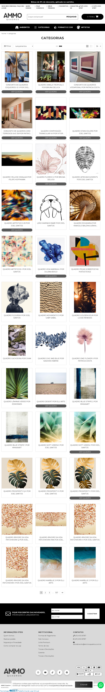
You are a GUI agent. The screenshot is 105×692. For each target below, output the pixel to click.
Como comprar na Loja (12, 646)
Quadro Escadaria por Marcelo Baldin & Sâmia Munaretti (85, 224)
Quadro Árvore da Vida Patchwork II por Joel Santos (85, 538)
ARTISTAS (83, 27)
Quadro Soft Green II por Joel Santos (51, 446)
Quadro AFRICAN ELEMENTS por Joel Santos (85, 178)
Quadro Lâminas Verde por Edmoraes (17, 403)
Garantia (41, 653)
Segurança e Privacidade (13, 642)
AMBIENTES (22, 27)
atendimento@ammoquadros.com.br (87, 643)
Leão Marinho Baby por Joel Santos (51, 224)
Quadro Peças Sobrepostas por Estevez (85, 270)
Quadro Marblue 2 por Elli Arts (85, 581)
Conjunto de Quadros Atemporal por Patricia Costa (85, 86)
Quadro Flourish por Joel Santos (17, 316)
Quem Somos (9, 636)
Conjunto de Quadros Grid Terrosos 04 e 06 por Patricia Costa (17, 132)
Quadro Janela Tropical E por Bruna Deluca (51, 86)
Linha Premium (44, 642)
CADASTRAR (92, 614)
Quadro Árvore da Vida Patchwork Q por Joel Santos (17, 538)
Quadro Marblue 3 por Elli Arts (51, 581)
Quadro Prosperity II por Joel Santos (51, 492)
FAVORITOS (63, 6)
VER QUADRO (17, 92)
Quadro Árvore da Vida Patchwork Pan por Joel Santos (51, 538)
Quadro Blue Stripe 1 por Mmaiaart (17, 446)
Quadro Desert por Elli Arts (51, 402)
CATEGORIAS (42, 27)
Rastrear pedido (9, 639)
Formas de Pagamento (47, 636)
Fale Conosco (43, 639)
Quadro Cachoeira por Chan (17, 358)
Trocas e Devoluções (46, 649)
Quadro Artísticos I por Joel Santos (17, 270)
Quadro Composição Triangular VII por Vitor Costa (51, 132)
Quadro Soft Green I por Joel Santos (85, 446)
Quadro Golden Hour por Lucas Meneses (85, 316)
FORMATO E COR (63, 27)
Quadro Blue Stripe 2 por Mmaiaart (85, 403)
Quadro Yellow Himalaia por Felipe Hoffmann (17, 178)
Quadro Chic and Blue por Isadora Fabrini (51, 359)
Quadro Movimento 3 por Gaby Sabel (51, 316)
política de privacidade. (63, 686)
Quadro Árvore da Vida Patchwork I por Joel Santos (17, 581)
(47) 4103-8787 (79, 636)
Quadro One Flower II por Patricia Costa (85, 359)
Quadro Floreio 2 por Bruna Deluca (51, 178)
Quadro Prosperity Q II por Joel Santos (17, 492)
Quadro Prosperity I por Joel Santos (85, 492)
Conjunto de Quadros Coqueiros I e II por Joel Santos (17, 86)
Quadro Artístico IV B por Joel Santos (17, 224)
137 (56, 593)
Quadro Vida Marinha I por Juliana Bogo (51, 270)
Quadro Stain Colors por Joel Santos (85, 132)
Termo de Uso (43, 646)
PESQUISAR (71, 17)
